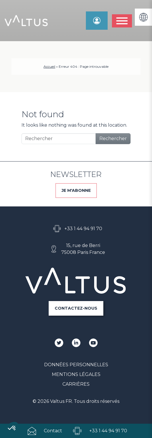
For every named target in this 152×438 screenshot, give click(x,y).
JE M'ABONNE (76, 190)
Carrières (76, 384)
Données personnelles (76, 364)
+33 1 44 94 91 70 (83, 228)
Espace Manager (97, 20)
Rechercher (113, 138)
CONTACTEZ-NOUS (76, 308)
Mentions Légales (76, 374)
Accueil (49, 66)
